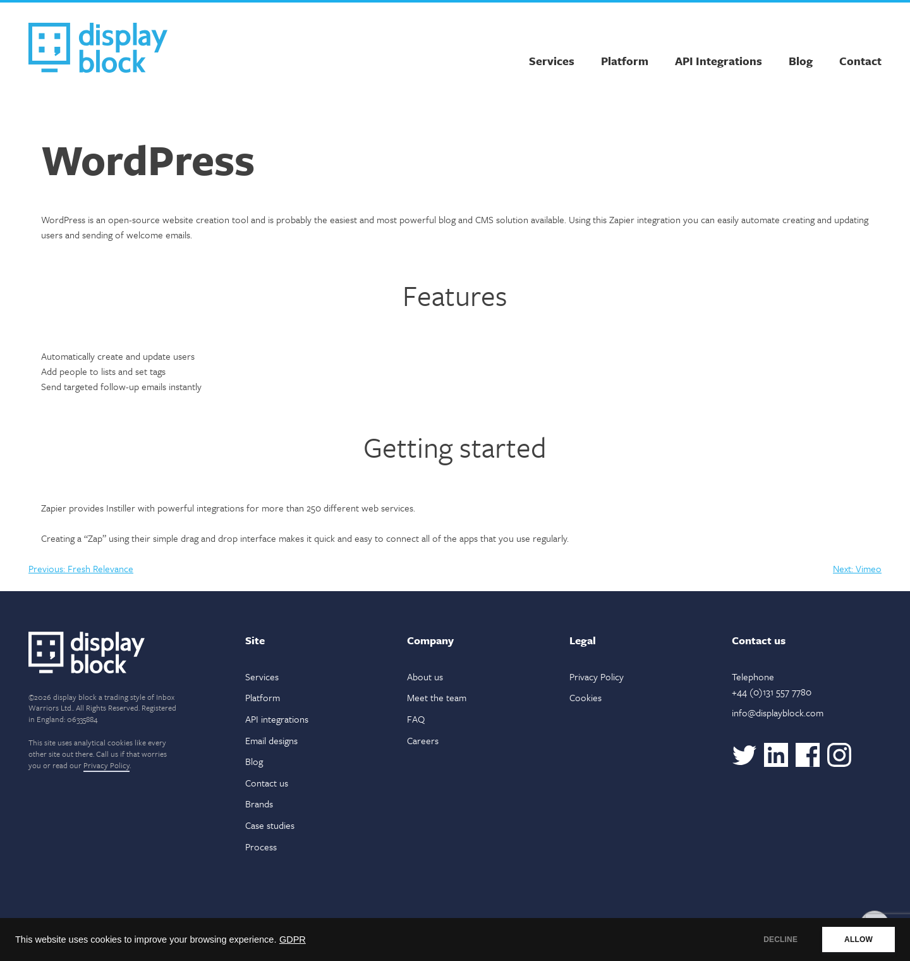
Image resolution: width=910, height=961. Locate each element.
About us (425, 676)
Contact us (266, 783)
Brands (259, 804)
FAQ (416, 719)
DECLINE (780, 939)
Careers (423, 740)
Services (551, 60)
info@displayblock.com (777, 712)
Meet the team (436, 697)
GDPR (292, 939)
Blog (801, 60)
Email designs (271, 740)
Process (261, 847)
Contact (860, 60)
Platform (624, 60)
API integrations (276, 719)
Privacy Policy (106, 765)
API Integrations (718, 60)
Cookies (585, 697)
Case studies (269, 825)
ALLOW (858, 939)
